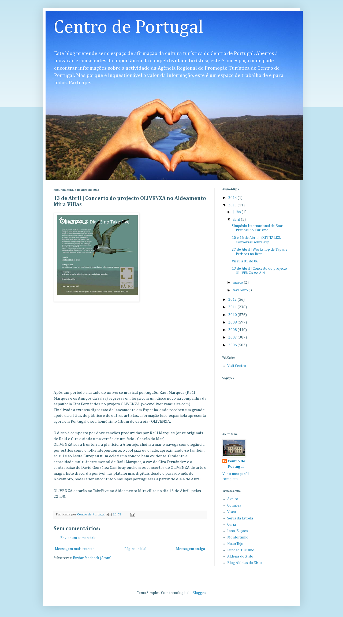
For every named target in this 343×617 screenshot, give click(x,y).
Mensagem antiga (190, 549)
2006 (233, 345)
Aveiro (232, 499)
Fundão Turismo (240, 550)
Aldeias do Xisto (240, 556)
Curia (231, 524)
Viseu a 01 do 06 (245, 261)
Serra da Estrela (240, 518)
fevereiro (241, 290)
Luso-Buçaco (237, 531)
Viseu (231, 512)
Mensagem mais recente (74, 549)
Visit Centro (236, 366)
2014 (233, 198)
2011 (233, 307)
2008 (233, 330)
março (238, 282)
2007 (233, 337)
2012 (233, 300)
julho (237, 212)
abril (237, 219)
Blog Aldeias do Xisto (244, 563)
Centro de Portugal (128, 27)
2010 (233, 315)
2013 (233, 205)
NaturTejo (235, 544)
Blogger (199, 593)
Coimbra (234, 505)
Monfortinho (237, 537)
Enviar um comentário (78, 538)
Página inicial (135, 549)
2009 (233, 322)
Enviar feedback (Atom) (92, 558)
